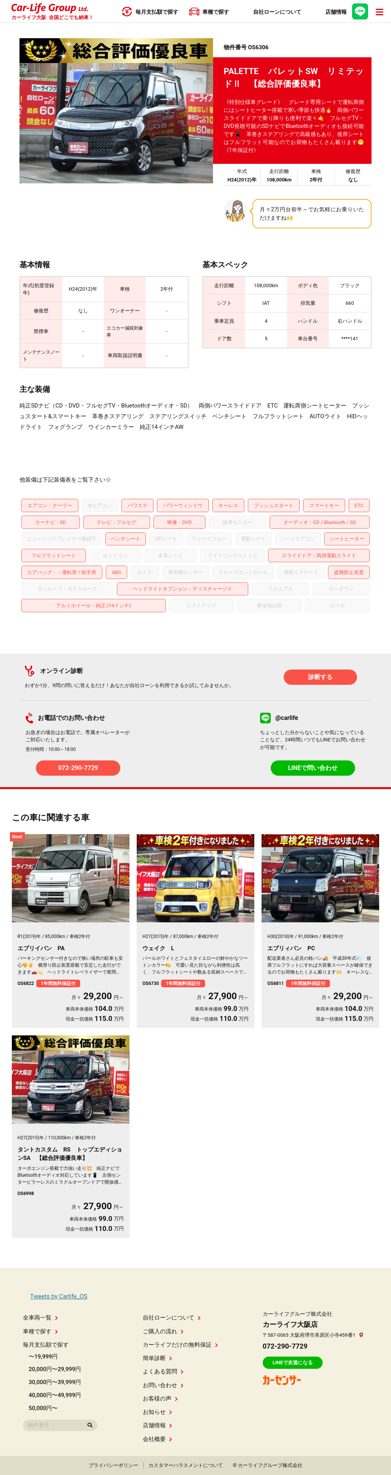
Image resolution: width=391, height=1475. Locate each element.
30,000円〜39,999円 (55, 1382)
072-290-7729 (78, 767)
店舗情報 (157, 1425)
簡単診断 (157, 1358)
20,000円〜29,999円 (55, 1369)
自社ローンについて (172, 1317)
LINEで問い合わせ (313, 767)
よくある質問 (163, 1371)
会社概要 (157, 1439)
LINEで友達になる (293, 1362)
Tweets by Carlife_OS (58, 1296)
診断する (320, 677)
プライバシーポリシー (113, 1465)
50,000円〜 (43, 1408)
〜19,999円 (43, 1356)
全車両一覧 (40, 1317)
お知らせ (157, 1412)
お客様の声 (160, 1398)
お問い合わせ (163, 1385)
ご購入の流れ (163, 1331)
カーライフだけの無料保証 (180, 1344)
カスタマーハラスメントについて (186, 1465)
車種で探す (40, 1331)
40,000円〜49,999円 (55, 1395)
